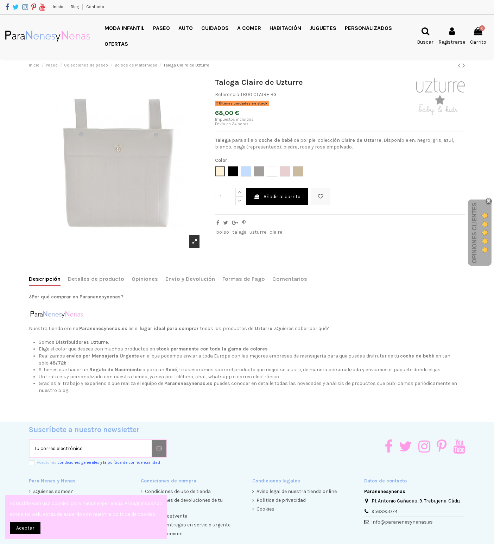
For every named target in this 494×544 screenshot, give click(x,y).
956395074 (385, 511)
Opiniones (145, 279)
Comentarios (289, 279)
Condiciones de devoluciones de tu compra (184, 503)
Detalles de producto (96, 279)
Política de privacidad (281, 500)
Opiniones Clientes (474, 233)
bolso (222, 232)
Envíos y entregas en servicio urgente (187, 525)
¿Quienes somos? (53, 491)
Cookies (265, 509)
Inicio (58, 6)
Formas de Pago (243, 279)
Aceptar (25, 528)
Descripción (45, 279)
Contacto (95, 6)
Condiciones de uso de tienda (178, 491)
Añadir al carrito (277, 197)
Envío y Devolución (190, 279)
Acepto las (98, 462)
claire (276, 232)
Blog (75, 6)
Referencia (227, 94)
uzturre (257, 232)
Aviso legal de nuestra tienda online (296, 491)
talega (239, 232)
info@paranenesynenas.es (402, 522)
